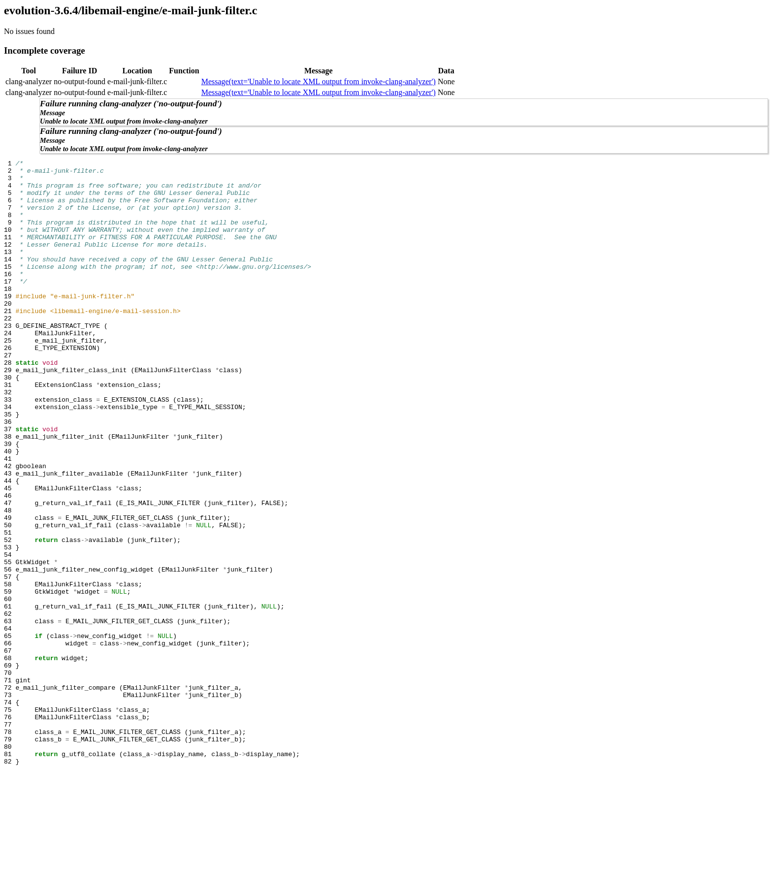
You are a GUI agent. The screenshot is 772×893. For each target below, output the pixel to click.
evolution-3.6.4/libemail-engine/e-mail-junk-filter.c (130, 10)
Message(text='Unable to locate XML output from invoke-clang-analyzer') (318, 81)
